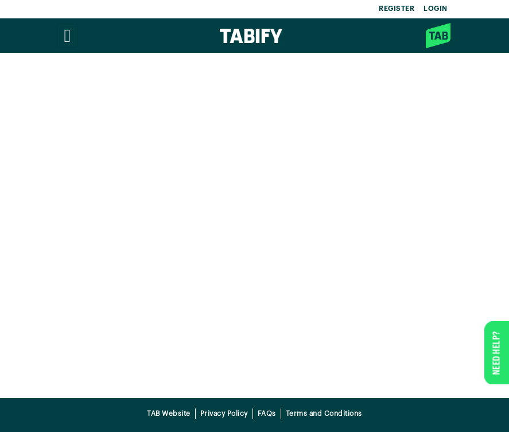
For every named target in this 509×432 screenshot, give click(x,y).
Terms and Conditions (324, 413)
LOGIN (435, 8)
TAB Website (169, 413)
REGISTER (396, 8)
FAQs (267, 413)
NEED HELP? (496, 353)
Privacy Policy (224, 413)
